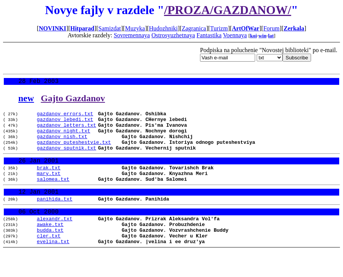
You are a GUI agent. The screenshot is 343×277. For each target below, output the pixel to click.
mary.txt (48, 186)
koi (253, 35)
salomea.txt (53, 193)
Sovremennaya (132, 35)
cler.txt (48, 258)
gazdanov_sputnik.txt (66, 157)
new (26, 100)
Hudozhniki (163, 28)
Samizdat (109, 28)
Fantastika (209, 35)
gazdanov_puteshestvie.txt (74, 150)
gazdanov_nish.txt (62, 143)
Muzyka (135, 28)
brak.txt (48, 179)
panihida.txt (55, 215)
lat (271, 35)
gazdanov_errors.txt (65, 116)
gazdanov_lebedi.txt (65, 122)
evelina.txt (53, 265)
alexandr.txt (55, 238)
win (263, 35)
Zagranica (194, 28)
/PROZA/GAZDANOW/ (227, 10)
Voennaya (235, 35)
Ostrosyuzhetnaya (173, 35)
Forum (271, 28)
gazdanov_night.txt (63, 136)
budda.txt (50, 251)
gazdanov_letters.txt (66, 129)
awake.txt (50, 245)
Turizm (219, 28)
